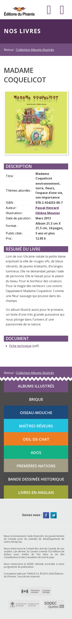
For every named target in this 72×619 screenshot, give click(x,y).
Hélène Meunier (48, 213)
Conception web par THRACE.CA (21, 573)
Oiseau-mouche (36, 412)
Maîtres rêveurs (36, 426)
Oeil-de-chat (36, 439)
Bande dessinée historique (36, 479)
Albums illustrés (36, 386)
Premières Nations (36, 465)
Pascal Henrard (47, 208)
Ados (36, 452)
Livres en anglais (36, 492)
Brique (36, 399)
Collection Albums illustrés (35, 50)
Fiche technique (20, 346)
